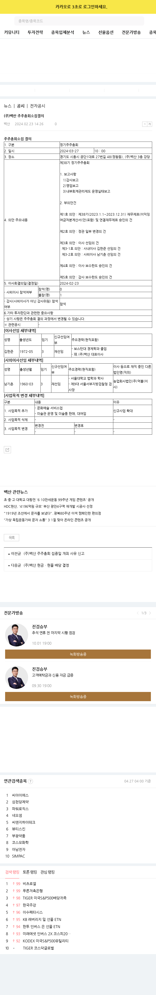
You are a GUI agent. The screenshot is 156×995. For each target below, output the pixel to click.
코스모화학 (20, 842)
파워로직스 (20, 809)
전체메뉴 (151, 21)
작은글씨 (144, 124)
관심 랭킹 (47, 872)
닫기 (149, 7)
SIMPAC (18, 856)
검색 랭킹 (12, 872)
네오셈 (17, 815)
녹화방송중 (78, 654)
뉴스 (86, 32)
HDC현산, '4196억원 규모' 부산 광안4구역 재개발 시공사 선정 (48, 506)
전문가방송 (131, 32)
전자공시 (37, 106)
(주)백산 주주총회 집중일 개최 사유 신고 (54, 553)
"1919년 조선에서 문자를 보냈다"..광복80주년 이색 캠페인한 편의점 (52, 513)
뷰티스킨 (18, 829)
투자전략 (35, 32)
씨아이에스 (20, 795)
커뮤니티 (11, 32)
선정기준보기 (30, 781)
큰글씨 (149, 124)
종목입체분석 (62, 32)
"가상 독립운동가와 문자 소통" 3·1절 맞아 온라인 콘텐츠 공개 (47, 520)
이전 (138, 613)
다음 (150, 613)
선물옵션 (106, 32)
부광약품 (18, 836)
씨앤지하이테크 (23, 822)
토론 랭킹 (30, 872)
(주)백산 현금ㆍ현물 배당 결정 (46, 565)
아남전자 (18, 849)
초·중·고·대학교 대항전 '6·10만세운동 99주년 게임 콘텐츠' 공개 (49, 500)
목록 (12, 538)
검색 (139, 21)
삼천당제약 (20, 802)
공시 (21, 106)
